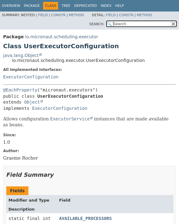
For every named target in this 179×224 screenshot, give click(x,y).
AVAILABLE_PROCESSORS (85, 218)
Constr (58, 15)
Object (32, 102)
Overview (11, 6)
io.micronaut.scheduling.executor (61, 36)
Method (76, 15)
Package (32, 6)
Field (43, 15)
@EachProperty (20, 89)
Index (106, 6)
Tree (66, 6)
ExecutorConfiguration (30, 76)
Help (119, 6)
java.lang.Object (21, 55)
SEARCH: (96, 24)
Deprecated (85, 6)
